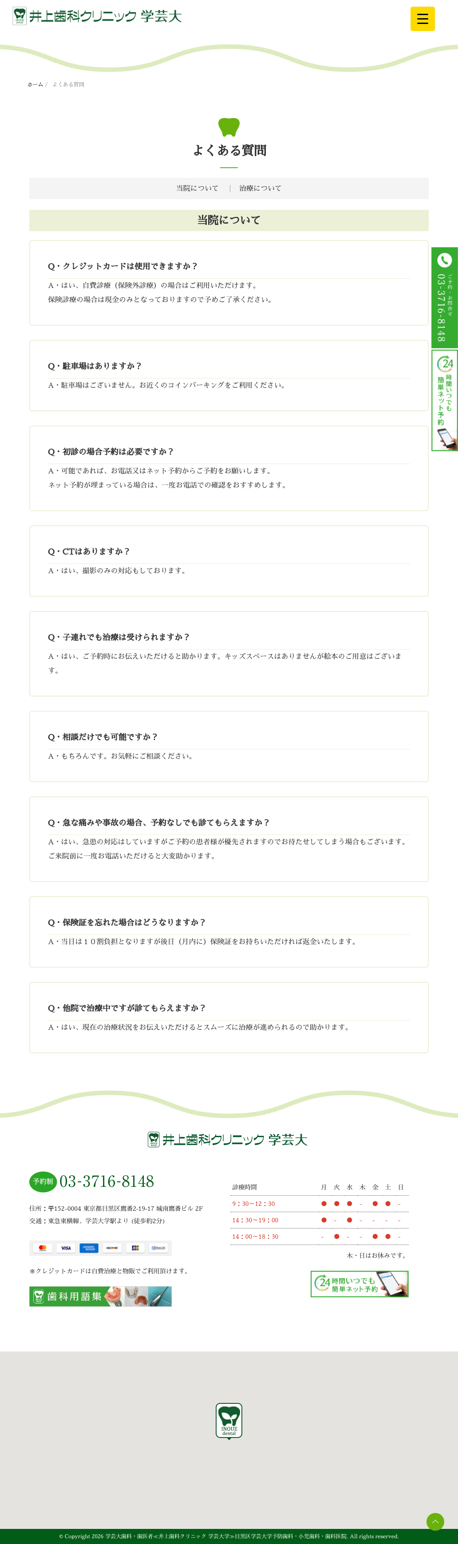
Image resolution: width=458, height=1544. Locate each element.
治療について (260, 188)
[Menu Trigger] (423, 19)
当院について (197, 188)
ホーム (35, 84)
